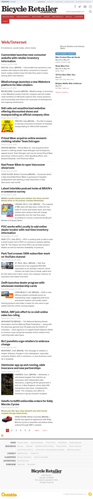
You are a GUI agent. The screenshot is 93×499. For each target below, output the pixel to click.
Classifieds (78, 17)
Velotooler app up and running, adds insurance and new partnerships (23, 366)
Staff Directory (22, 453)
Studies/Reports (75, 443)
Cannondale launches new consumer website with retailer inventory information (23, 58)
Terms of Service (75, 446)
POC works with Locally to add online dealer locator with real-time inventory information (24, 230)
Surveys (20, 446)
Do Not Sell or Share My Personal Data (50, 450)
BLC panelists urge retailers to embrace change (25, 342)
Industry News (8, 17)
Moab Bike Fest (62, 66)
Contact (50, 2)
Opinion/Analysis (37, 443)
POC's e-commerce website (31, 242)
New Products (57, 17)
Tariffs (13, 2)
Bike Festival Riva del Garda (67, 57)
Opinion (47, 17)
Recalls (69, 17)
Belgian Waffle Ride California (68, 83)
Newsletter (69, 2)
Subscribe (59, 2)
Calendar (29, 446)
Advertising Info (23, 461)
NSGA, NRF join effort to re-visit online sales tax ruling (24, 313)
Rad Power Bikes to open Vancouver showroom (23, 166)
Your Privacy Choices (25, 450)
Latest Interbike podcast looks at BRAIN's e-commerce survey (26, 189)
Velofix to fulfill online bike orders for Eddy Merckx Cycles (27, 402)
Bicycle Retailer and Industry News (72, 47)
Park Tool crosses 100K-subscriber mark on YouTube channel (25, 254)
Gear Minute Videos (83, 2)
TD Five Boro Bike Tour (65, 75)
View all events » (62, 92)
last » (45, 431)
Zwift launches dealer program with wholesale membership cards (23, 284)
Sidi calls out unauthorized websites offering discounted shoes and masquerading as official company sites (25, 111)
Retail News (36, 17)
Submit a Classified (41, 457)
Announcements (22, 17)
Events (5, 21)
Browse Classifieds (24, 457)
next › (37, 431)
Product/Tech (51, 443)
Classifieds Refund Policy (44, 446)
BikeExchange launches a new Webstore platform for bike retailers (25, 83)
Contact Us (35, 453)
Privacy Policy (61, 446)
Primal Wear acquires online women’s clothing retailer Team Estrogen (23, 139)
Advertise (41, 2)
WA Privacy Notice (74, 450)
